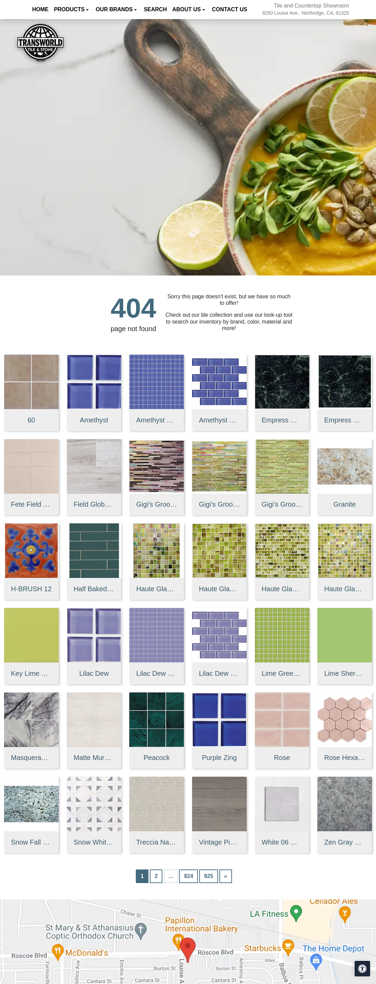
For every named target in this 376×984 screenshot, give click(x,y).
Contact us (229, 9)
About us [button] (187, 9)
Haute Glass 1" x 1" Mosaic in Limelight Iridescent (156, 589)
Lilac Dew (94, 673)
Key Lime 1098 (31, 673)
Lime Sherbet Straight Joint (344, 673)
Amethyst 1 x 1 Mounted (156, 420)
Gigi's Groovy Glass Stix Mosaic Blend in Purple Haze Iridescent (156, 504)
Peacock (157, 757)
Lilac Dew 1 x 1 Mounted (156, 673)
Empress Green (282, 420)
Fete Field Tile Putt (31, 504)
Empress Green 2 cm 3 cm (344, 420)
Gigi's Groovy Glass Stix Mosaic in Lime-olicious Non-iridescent (282, 504)
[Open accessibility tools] (362, 968)
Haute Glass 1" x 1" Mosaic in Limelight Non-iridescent (219, 589)
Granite (344, 504)
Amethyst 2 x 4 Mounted (219, 420)
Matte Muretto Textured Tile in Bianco (94, 757)
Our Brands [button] (115, 9)
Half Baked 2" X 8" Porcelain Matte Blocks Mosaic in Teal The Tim (94, 589)
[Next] (225, 876)
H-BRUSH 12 (31, 589)
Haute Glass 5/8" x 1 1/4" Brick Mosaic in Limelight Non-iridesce (282, 589)
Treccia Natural (156, 842)
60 (31, 420)
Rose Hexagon (344, 757)
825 (208, 876)
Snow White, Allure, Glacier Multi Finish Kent (94, 842)
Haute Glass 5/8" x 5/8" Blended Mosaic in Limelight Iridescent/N (344, 589)
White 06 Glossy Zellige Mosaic (282, 842)
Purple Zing (219, 757)
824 (188, 876)
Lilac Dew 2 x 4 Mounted (219, 673)
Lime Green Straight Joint (282, 673)
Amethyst (94, 420)
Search (155, 9)
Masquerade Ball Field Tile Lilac (31, 757)
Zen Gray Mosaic (344, 842)
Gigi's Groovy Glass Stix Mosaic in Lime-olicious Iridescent (219, 504)
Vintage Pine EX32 (219, 842)
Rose (282, 757)
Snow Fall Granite (31, 842)
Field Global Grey (94, 504)
